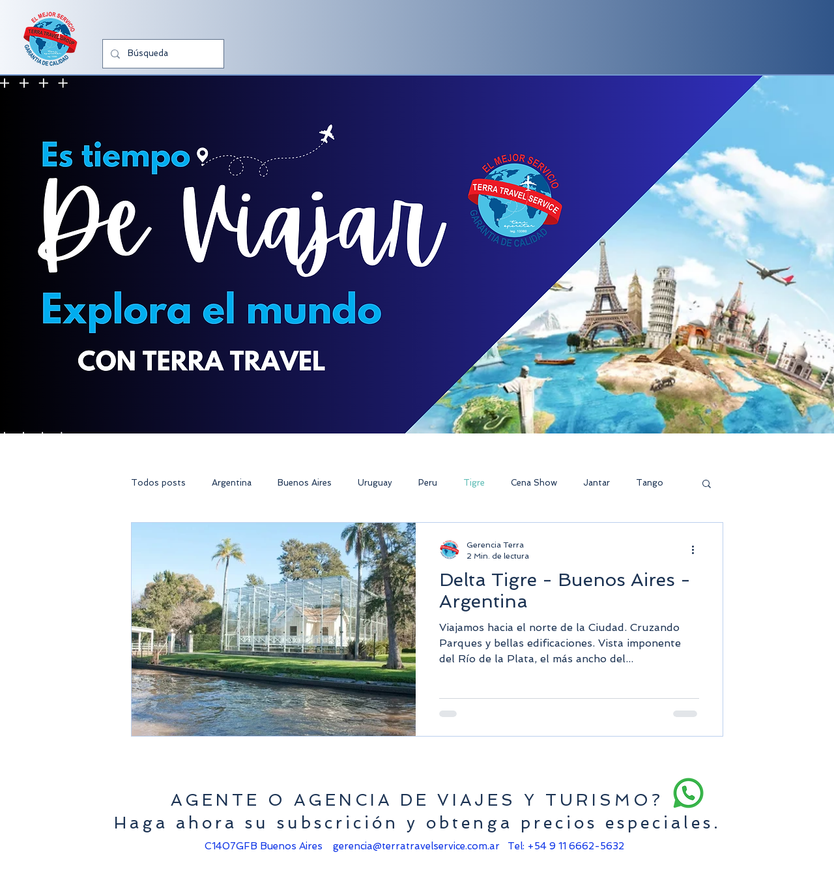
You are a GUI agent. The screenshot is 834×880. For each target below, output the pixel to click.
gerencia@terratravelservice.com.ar (416, 846)
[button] (706, 484)
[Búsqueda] (162, 54)
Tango (649, 483)
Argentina (232, 483)
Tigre (474, 483)
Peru (427, 483)
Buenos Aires (305, 483)
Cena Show (534, 483)
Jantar (596, 483)
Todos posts (158, 483)
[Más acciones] (697, 549)
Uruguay (375, 483)
